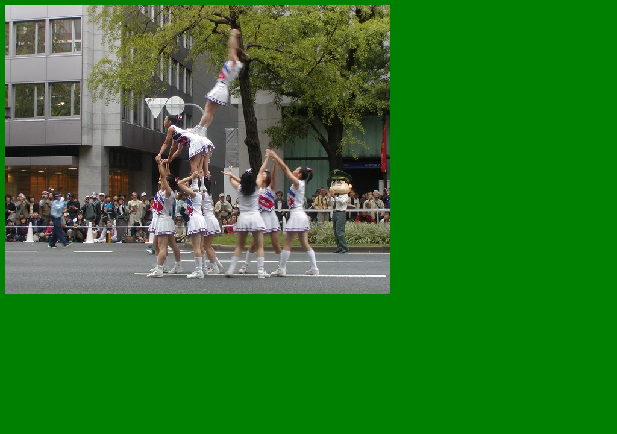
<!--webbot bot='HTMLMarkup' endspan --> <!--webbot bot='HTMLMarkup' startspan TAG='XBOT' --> (246, 170)
